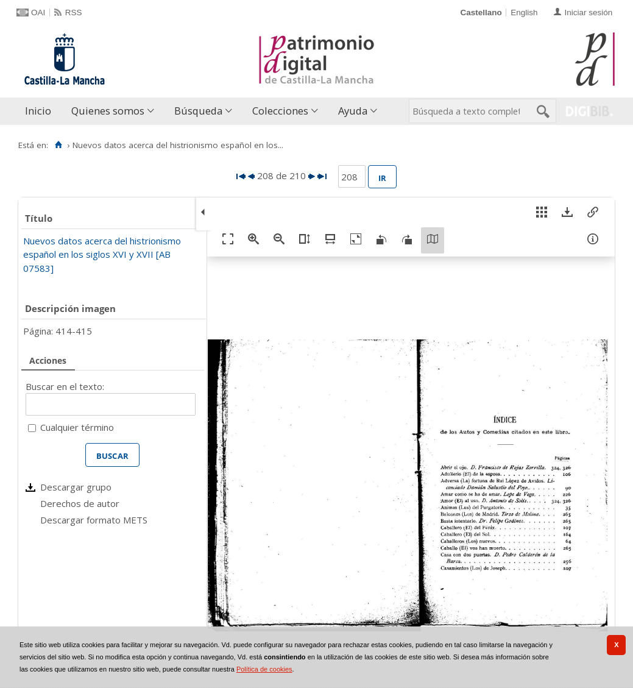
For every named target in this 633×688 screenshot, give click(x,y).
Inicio (38, 111)
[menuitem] (41, 111)
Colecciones (280, 111)
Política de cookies (264, 669)
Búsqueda (198, 111)
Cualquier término (77, 427)
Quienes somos (107, 111)
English (524, 12)
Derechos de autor (79, 503)
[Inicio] (58, 145)
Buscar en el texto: (65, 386)
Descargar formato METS (93, 520)
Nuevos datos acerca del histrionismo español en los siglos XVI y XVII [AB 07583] (102, 254)
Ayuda (352, 111)
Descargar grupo (75, 487)
